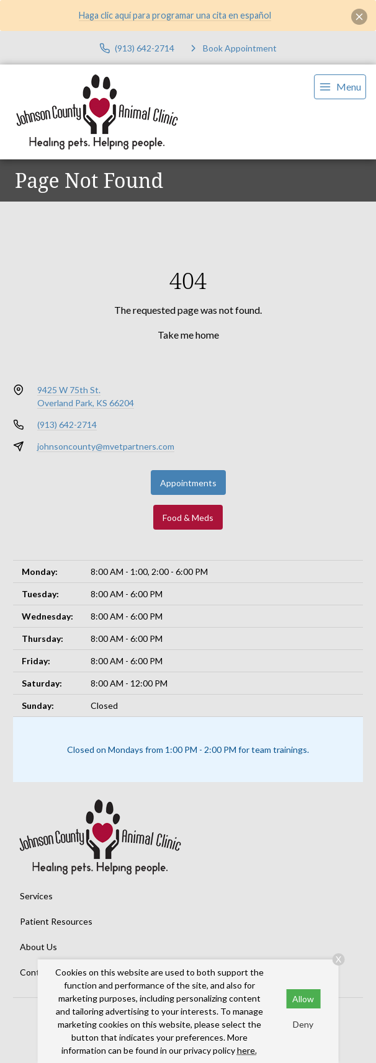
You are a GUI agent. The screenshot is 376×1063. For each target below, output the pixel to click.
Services (36, 896)
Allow (303, 999)
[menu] (340, 86)
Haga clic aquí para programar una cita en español (175, 15)
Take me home (188, 334)
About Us (38, 946)
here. (247, 1050)
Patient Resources (56, 921)
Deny (303, 1024)
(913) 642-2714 (67, 424)
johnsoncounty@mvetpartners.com (105, 446)
